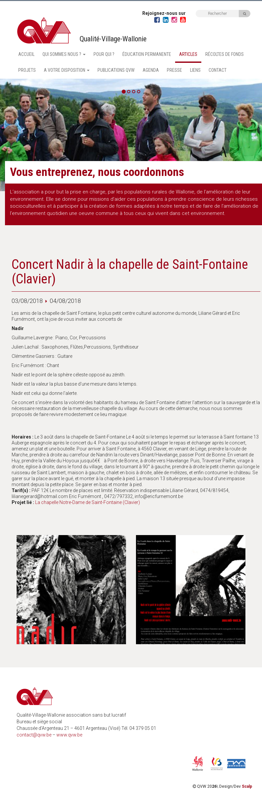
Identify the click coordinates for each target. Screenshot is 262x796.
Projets (27, 70)
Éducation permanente (146, 54)
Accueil (26, 54)
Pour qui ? (104, 54)
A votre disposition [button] (67, 70)
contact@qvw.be (34, 734)
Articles (188, 54)
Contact (218, 70)
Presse (174, 70)
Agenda (151, 70)
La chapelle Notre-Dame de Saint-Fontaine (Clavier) (87, 502)
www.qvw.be (69, 734)
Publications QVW (116, 70)
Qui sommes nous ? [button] (64, 54)
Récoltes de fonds (224, 54)
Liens (195, 70)
